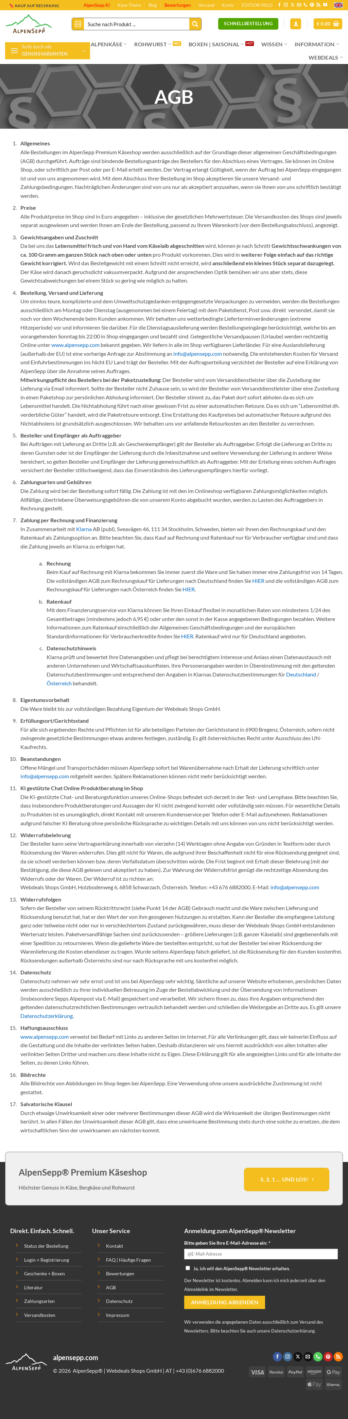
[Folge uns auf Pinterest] (312, 5)
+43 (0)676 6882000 (200, 1370)
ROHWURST (152, 44)
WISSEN (274, 44)
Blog (153, 5)
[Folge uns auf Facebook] (279, 5)
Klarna (84, 529)
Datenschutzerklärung (46, 1016)
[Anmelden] (295, 24)
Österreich (59, 683)
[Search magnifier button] (195, 24)
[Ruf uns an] (305, 5)
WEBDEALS (326, 57)
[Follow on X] (293, 5)
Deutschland (301, 674)
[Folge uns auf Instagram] (286, 5)
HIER (258, 580)
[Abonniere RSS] (318, 5)
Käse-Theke (129, 5)
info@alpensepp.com (197, 353)
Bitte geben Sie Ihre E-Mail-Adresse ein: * (227, 1243)
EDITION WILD (257, 5)
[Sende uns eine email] (299, 5)
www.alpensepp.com (75, 344)
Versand (206, 5)
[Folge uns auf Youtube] (325, 5)
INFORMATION (317, 44)
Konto (228, 5)
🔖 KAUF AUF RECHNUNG (34, 5)
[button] (328, 24)
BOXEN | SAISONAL (216, 44)
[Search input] (137, 24)
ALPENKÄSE (109, 44)
